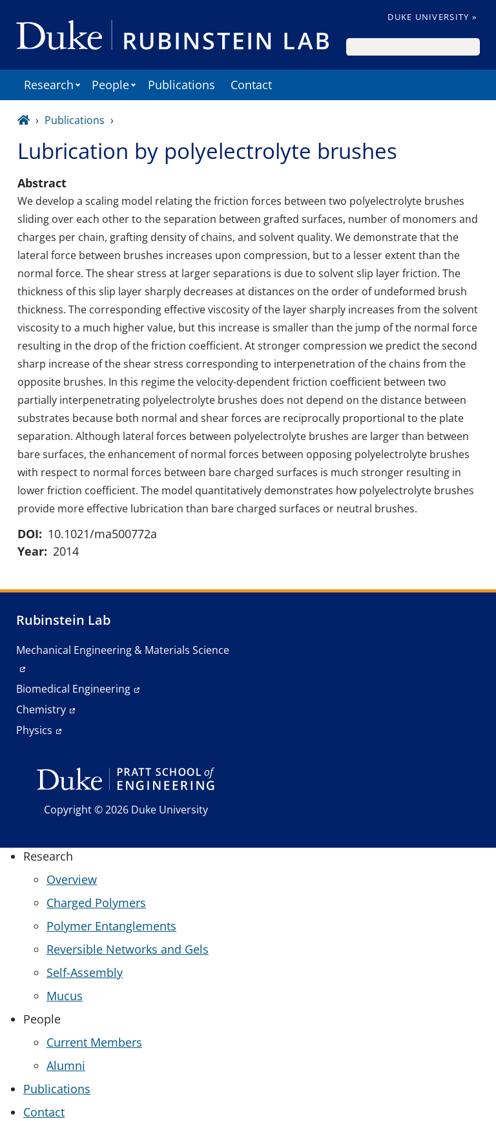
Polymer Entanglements (111, 926)
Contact (251, 84)
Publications (181, 84)
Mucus (64, 995)
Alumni (65, 1065)
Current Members (94, 1042)
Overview (71, 879)
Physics (34, 730)
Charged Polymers (96, 902)
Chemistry (41, 709)
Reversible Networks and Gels (127, 949)
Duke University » (432, 17)
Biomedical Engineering (73, 689)
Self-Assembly (84, 972)
